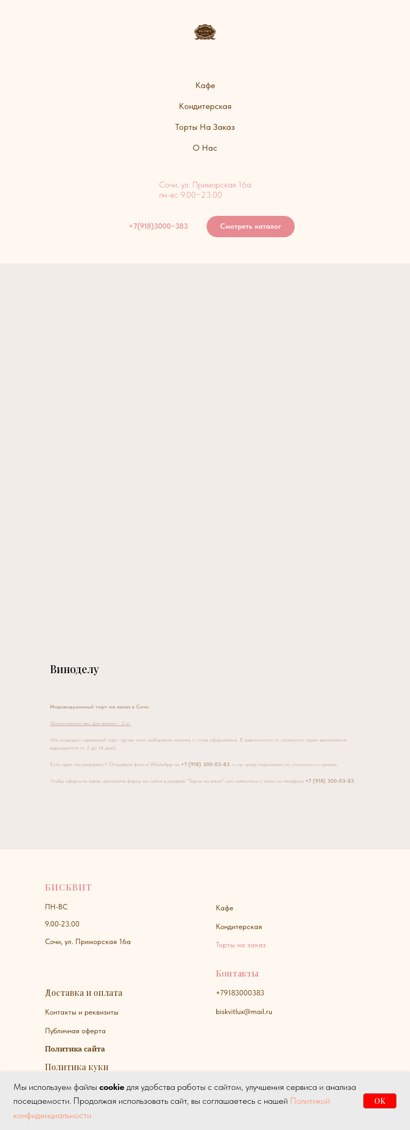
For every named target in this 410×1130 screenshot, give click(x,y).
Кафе (224, 907)
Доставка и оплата (83, 992)
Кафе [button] (205, 85)
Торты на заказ (241, 944)
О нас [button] (205, 148)
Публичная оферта (75, 1030)
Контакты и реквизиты (82, 1012)
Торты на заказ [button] (205, 127)
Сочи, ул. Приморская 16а (88, 941)
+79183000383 (240, 992)
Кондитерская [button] (205, 106)
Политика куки (76, 1066)
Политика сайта (75, 1049)
